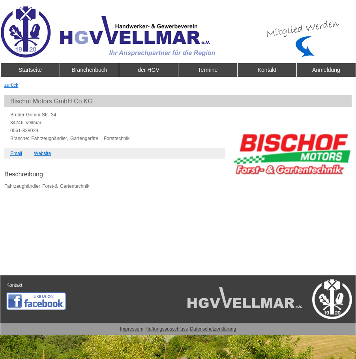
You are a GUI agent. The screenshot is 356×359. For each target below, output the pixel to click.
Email (16, 153)
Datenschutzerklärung (213, 329)
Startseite (30, 70)
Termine (208, 70)
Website (42, 153)
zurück (11, 85)
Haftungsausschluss (167, 329)
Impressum (131, 329)
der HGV (148, 70)
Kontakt (267, 70)
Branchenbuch (89, 70)
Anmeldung (326, 70)
